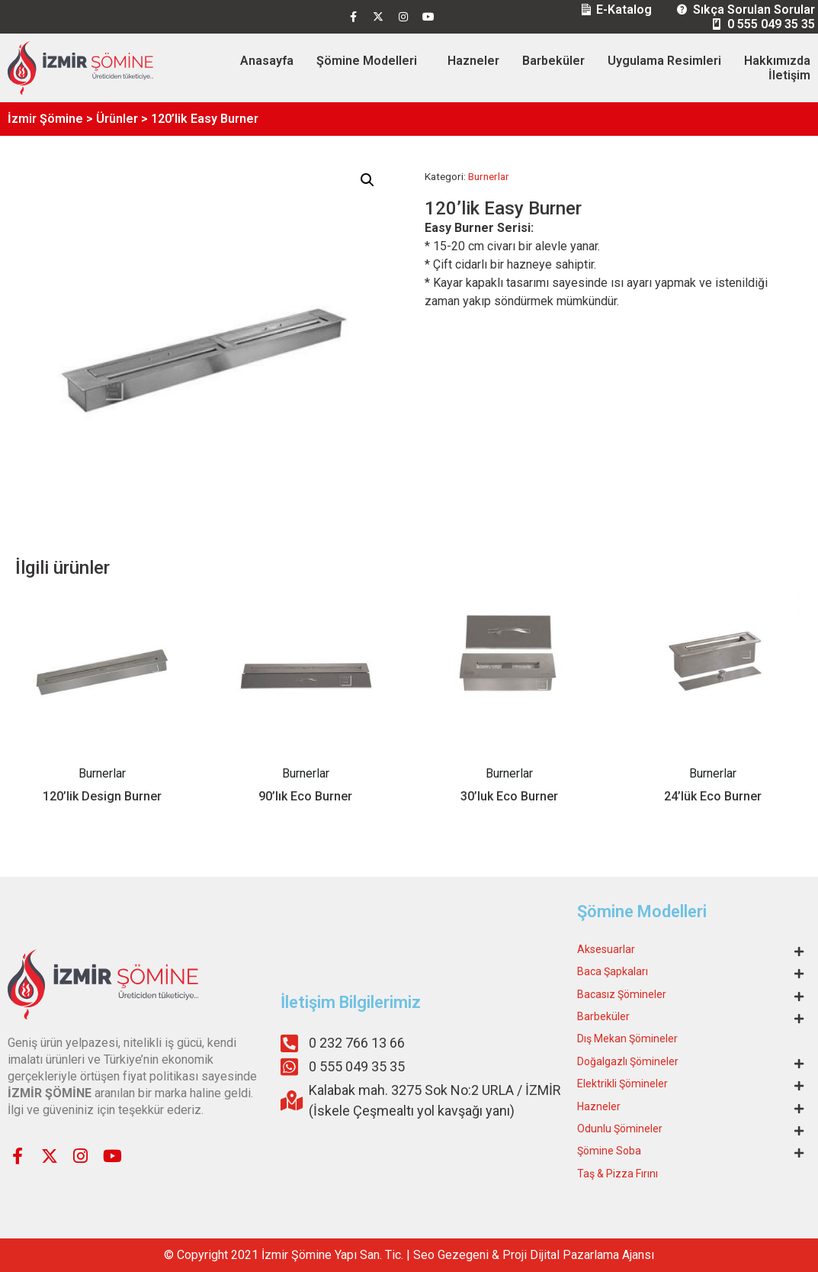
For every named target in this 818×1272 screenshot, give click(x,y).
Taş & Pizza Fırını (617, 1173)
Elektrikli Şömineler (622, 1083)
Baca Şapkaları (612, 971)
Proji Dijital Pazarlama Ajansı (578, 1255)
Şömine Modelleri (366, 60)
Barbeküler (553, 60)
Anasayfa (267, 60)
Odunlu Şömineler (619, 1128)
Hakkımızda (777, 60)
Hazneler (473, 60)
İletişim (789, 75)
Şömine (311, 1255)
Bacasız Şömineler (621, 994)
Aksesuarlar (606, 949)
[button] (367, 180)
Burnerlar (488, 176)
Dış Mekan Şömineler (627, 1038)
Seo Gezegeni (451, 1255)
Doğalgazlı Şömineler (627, 1061)
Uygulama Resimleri (664, 60)
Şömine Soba (609, 1151)
